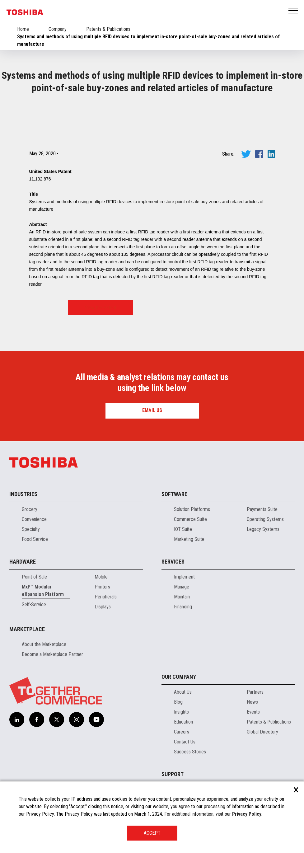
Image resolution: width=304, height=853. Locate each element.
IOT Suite (183, 529)
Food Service (35, 539)
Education (183, 722)
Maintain (182, 597)
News (252, 702)
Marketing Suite (189, 539)
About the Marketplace (44, 644)
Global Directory (262, 732)
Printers (102, 587)
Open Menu (293, 11)
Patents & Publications (108, 29)
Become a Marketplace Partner (52, 654)
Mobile (101, 577)
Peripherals (106, 597)
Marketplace (27, 629)
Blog (178, 702)
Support (172, 774)
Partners (255, 692)
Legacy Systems (263, 529)
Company (58, 29)
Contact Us (184, 742)
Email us (152, 410)
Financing (183, 607)
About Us (183, 692)
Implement (184, 577)
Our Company (178, 676)
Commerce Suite (190, 519)
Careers (181, 732)
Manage (181, 587)
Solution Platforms (192, 509)
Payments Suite (262, 509)
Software (174, 494)
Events (253, 712)
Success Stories (190, 752)
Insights (181, 712)
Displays (103, 607)
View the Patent (100, 308)
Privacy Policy (246, 814)
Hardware (22, 561)
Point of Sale (34, 577)
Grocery (29, 509)
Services (173, 561)
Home (23, 29)
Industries (23, 494)
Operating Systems (265, 519)
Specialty (31, 529)
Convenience (34, 519)
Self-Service (34, 604)
